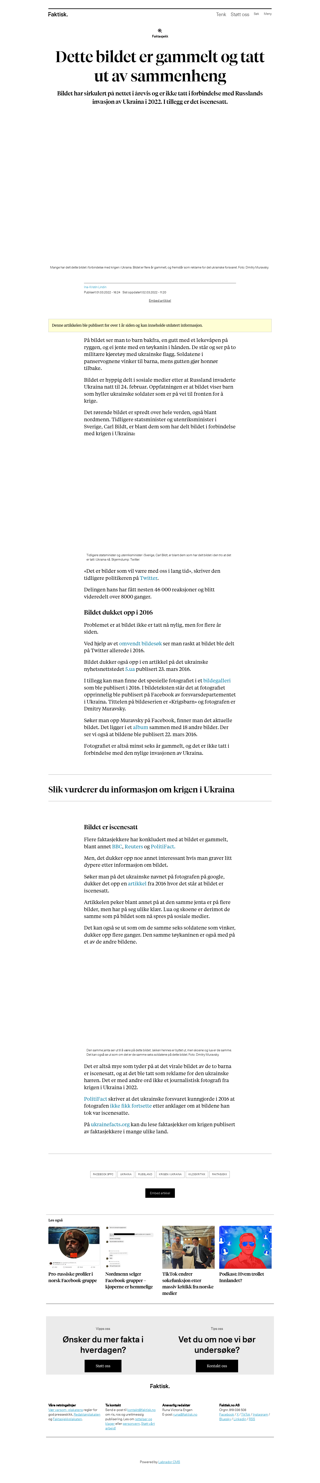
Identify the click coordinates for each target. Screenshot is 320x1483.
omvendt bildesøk (140, 643)
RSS (252, 1419)
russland (145, 1174)
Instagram (260, 1414)
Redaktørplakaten (87, 1414)
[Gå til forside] (58, 14)
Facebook (226, 1414)
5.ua (130, 669)
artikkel (137, 883)
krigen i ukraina (170, 1174)
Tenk (212, 14)
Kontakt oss (217, 1366)
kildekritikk (196, 1174)
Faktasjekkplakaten (67, 1419)
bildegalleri (217, 680)
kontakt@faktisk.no (141, 1409)
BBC (117, 846)
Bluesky (225, 1419)
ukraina (126, 1174)
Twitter (148, 578)
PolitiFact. (163, 846)
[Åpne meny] (265, 14)
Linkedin (240, 1419)
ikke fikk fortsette (131, 1105)
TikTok (245, 1414)
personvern (131, 1423)
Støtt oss (231, 14)
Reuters (134, 846)
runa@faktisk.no (185, 1414)
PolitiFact (95, 1098)
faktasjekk (219, 1174)
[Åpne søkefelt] (250, 14)
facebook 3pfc (103, 1174)
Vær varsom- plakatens (65, 1409)
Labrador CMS (169, 1462)
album (140, 727)
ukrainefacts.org (110, 1124)
